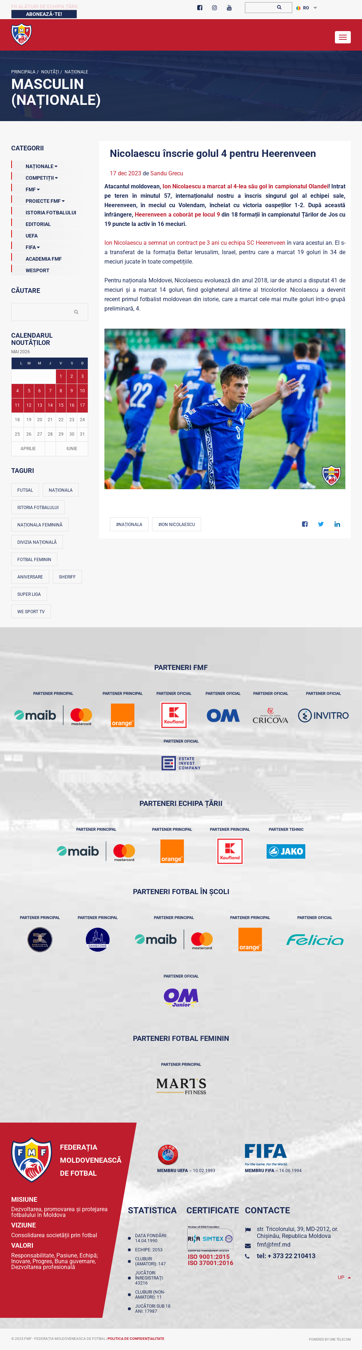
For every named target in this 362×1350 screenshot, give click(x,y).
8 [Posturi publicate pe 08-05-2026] (61, 390)
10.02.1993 (204, 1170)
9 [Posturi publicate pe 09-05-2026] (71, 390)
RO (302, 7)
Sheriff (67, 577)
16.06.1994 (290, 1170)
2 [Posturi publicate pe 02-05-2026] (71, 376)
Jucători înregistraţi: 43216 (149, 1278)
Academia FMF (36, 257)
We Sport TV (31, 611)
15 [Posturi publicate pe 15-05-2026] (61, 405)
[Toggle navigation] (343, 37)
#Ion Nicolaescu (176, 524)
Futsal (25, 490)
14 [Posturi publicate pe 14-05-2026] (50, 405)
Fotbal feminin (34, 559)
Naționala (61, 490)
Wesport (30, 269)
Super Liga (29, 594)
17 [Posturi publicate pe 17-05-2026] (82, 405)
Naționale (76, 71)
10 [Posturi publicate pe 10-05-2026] (82, 390)
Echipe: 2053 (150, 1249)
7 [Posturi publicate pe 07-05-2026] (50, 390)
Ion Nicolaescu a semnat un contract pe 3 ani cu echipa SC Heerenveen (194, 242)
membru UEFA (172, 1170)
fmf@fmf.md (273, 1244)
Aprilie (28, 448)
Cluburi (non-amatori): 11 (150, 1295)
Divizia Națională (37, 542)
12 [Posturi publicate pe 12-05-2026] (28, 405)
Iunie (71, 448)
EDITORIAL (31, 222)
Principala (23, 71)
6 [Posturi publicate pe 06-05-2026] (39, 390)
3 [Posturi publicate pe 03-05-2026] (82, 376)
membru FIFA (259, 1170)
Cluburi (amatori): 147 (151, 1261)
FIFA (25, 246)
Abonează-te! (44, 14)
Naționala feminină (40, 524)
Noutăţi (49, 71)
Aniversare (30, 577)
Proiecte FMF (38, 199)
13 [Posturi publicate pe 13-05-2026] (39, 405)
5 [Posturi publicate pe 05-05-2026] (29, 390)
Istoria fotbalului (38, 507)
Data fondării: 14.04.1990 (151, 1238)
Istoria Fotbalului (43, 211)
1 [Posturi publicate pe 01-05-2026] (61, 376)
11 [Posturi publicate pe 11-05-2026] (17, 405)
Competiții (34, 176)
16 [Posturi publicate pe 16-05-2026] (71, 405)
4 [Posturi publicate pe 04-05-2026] (17, 390)
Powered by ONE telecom (330, 1339)
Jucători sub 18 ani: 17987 (153, 1309)
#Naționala (129, 524)
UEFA (24, 234)
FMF (25, 188)
